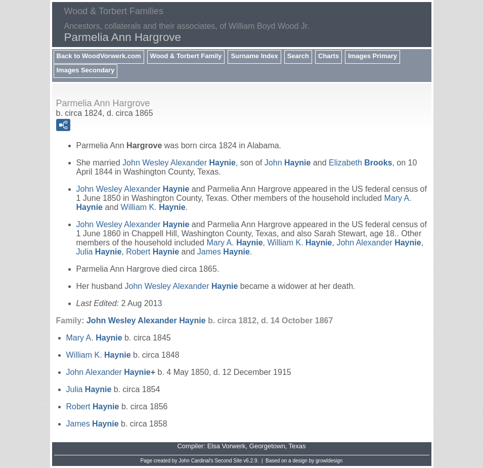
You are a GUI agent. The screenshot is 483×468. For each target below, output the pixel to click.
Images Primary (372, 56)
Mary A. (234, 242)
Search (298, 56)
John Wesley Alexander (179, 162)
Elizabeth (360, 162)
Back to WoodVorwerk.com (99, 56)
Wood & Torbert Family (186, 56)
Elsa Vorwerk (226, 446)
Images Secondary (86, 70)
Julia (99, 251)
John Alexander (378, 242)
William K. (153, 207)
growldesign (329, 460)
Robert (152, 251)
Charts (328, 56)
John (288, 162)
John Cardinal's (196, 460)
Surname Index (254, 56)
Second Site (228, 460)
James (223, 251)
